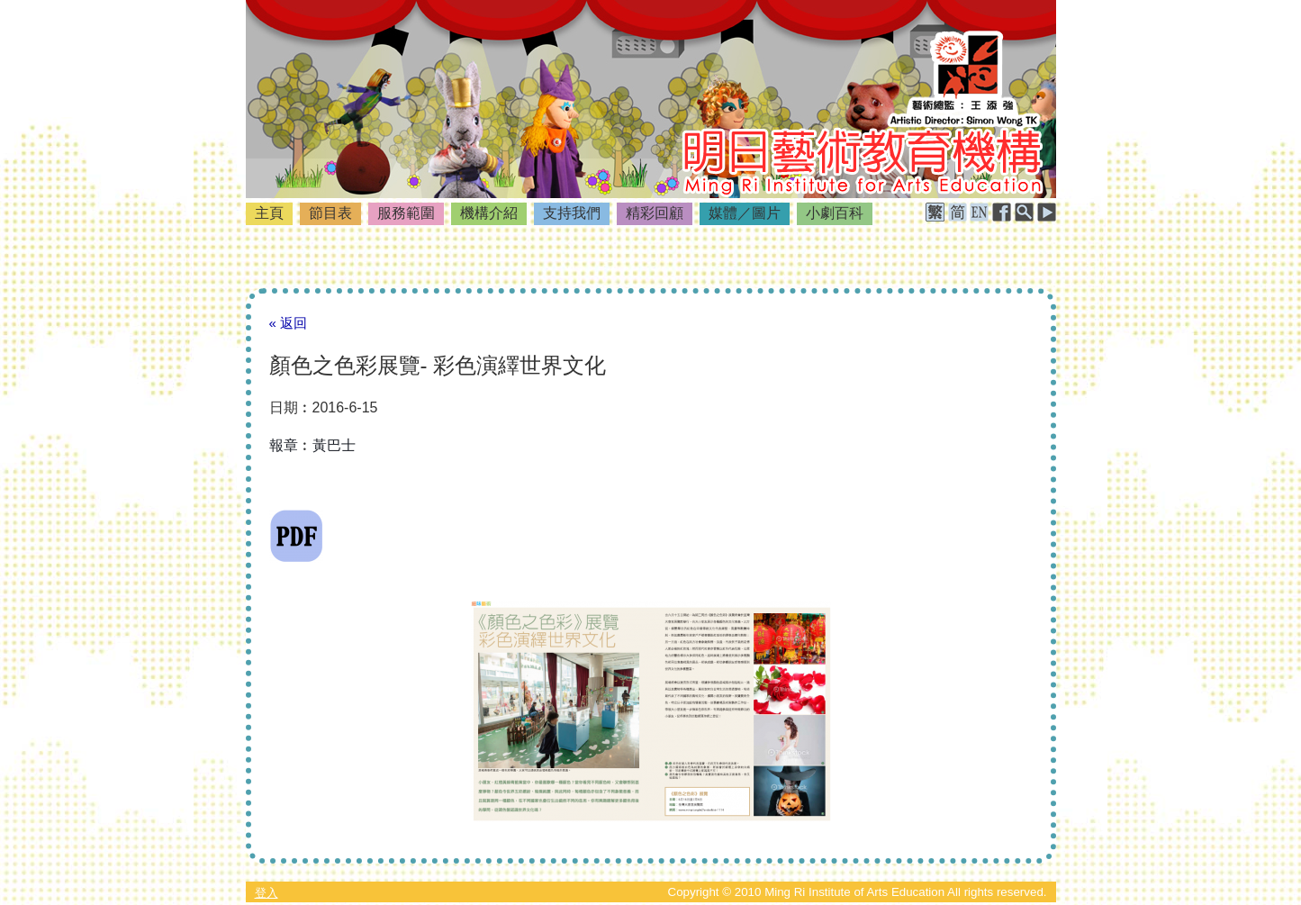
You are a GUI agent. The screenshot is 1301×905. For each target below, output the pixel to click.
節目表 (330, 213)
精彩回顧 (654, 213)
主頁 (269, 213)
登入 (266, 893)
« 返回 (288, 322)
